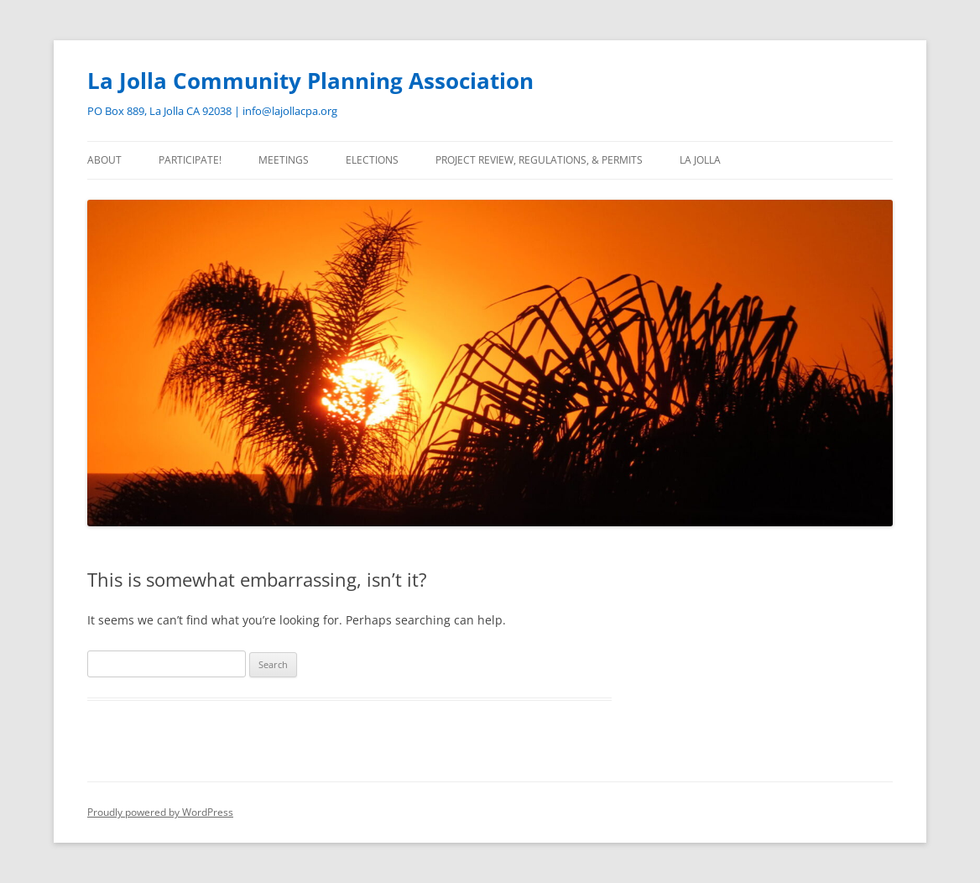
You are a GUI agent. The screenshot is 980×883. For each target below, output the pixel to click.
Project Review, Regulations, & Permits (539, 160)
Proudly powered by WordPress (160, 812)
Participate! (190, 160)
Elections (372, 160)
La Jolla (700, 160)
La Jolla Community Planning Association (310, 80)
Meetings (283, 160)
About (104, 160)
